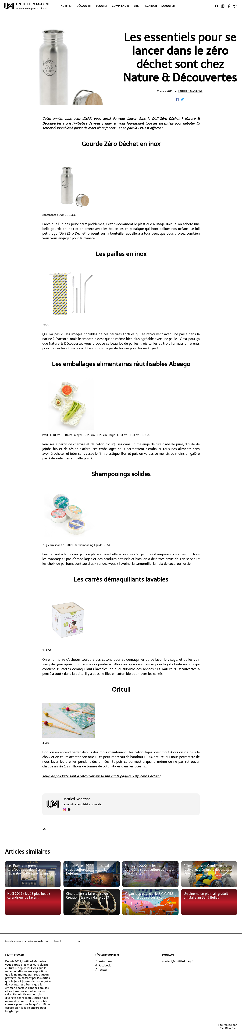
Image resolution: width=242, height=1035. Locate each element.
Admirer (66, 6)
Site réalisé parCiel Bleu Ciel (227, 1026)
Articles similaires (27, 851)
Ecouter (102, 6)
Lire (136, 6)
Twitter (101, 969)
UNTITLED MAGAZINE (33, 6)
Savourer (168, 6)
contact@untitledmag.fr (178, 961)
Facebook (103, 965)
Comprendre (120, 6)
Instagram (103, 961)
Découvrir (84, 6)
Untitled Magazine (190, 91)
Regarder (150, 6)
